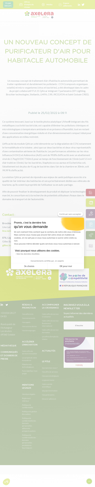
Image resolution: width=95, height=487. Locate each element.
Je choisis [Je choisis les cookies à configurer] (29, 266)
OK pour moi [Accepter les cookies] (66, 266)
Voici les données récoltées (27, 254)
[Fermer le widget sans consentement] (70, 214)
